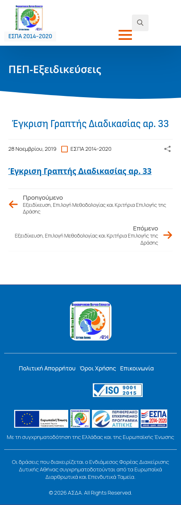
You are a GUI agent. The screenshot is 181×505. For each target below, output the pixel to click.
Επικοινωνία (137, 368)
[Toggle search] (140, 23)
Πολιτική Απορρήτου (47, 368)
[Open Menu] (125, 35)
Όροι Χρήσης (98, 368)
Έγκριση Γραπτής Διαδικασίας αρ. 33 (79, 171)
